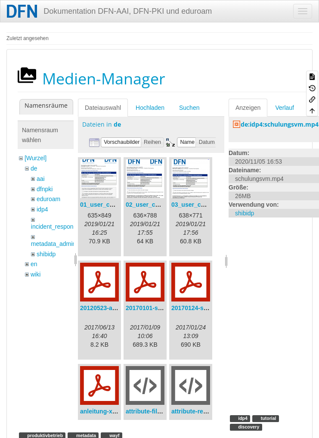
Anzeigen (247, 107)
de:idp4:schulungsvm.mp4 (280, 124)
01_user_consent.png (111, 204)
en (34, 264)
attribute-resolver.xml (201, 411)
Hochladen (150, 107)
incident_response (55, 226)
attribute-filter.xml (151, 411)
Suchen (189, 107)
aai (41, 178)
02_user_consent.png (157, 204)
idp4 (42, 209)
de (34, 168)
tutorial (268, 418)
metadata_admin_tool (60, 243)
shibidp (46, 254)
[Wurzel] (35, 158)
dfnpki (45, 189)
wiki (35, 274)
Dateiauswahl (103, 107)
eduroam (48, 199)
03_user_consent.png (202, 204)
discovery (248, 426)
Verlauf (284, 107)
